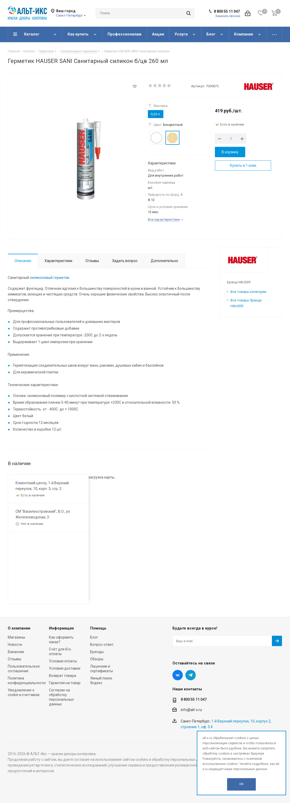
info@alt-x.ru (191, 710)
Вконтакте (177, 675)
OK (241, 784)
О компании (19, 628)
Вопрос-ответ (102, 644)
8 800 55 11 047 (227, 11)
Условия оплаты (63, 661)
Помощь (98, 628)
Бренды (97, 652)
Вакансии (16, 652)
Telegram (190, 675)
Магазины (16, 637)
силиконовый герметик (49, 278)
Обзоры (96, 659)
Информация (61, 628)
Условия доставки (64, 668)
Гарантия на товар (65, 683)
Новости (15, 644)
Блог (94, 637)
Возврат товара (62, 676)
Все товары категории (248, 292)
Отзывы (14, 659)
